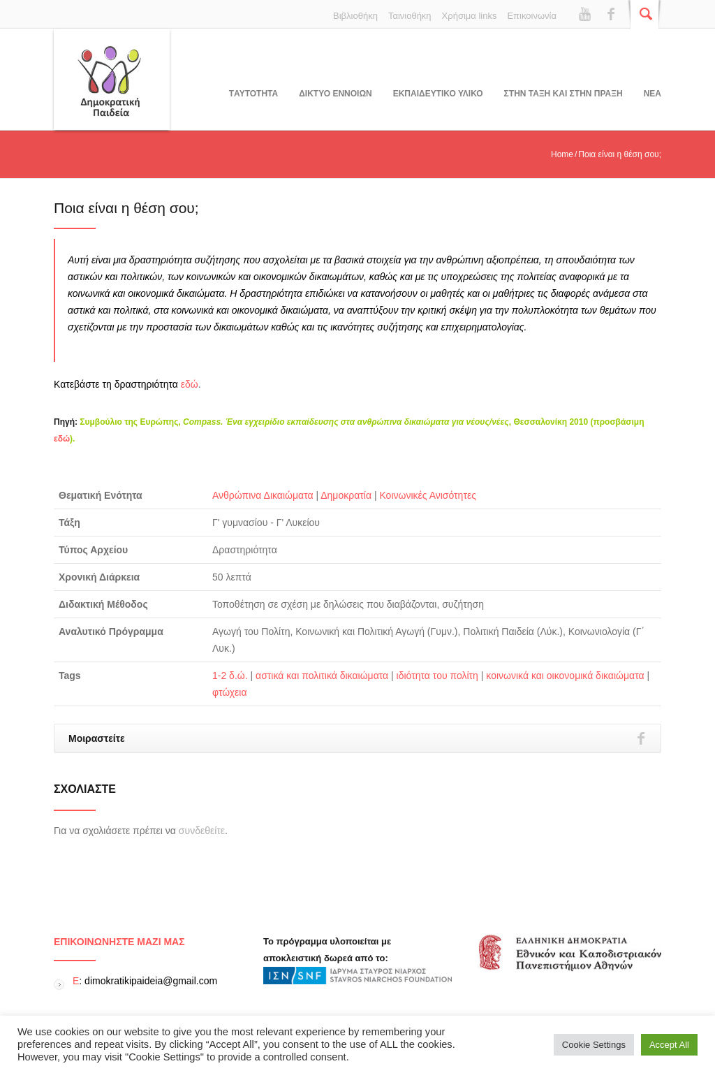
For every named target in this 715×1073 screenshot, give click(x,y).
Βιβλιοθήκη (355, 15)
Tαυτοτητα (253, 93)
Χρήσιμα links (469, 15)
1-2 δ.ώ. (230, 675)
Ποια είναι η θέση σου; (126, 208)
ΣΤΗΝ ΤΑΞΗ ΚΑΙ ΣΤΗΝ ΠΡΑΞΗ (563, 93)
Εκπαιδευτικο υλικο (438, 93)
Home (562, 154)
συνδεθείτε (202, 830)
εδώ (189, 384)
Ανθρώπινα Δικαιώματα (263, 495)
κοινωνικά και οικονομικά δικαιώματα (565, 675)
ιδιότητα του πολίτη (437, 675)
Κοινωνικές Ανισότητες (427, 495)
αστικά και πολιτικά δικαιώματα (322, 675)
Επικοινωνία (531, 15)
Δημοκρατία (345, 495)
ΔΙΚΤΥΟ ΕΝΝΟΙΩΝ (335, 93)
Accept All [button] (669, 1044)
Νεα (652, 93)
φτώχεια (229, 692)
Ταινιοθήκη (410, 15)
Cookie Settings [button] (594, 1044)
